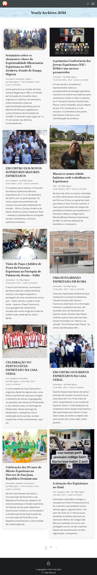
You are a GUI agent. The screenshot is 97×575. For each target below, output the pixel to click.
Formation (10, 79)
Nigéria (28, 79)
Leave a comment (13, 85)
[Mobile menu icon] (92, 3)
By (12, 82)
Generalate (19, 79)
